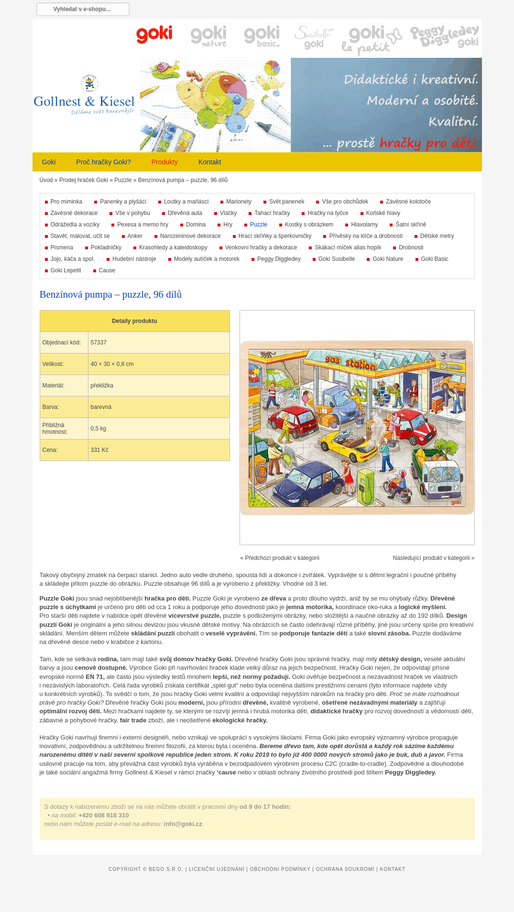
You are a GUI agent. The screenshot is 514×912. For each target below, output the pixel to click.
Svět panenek (286, 201)
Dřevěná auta (185, 213)
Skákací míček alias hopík (348, 247)
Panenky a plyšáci (123, 201)
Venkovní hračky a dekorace (261, 247)
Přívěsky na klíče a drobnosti (365, 236)
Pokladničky (106, 247)
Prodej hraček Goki (83, 180)
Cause (107, 270)
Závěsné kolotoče (408, 201)
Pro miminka (67, 201)
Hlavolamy (364, 224)
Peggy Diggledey (279, 259)
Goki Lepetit (66, 270)
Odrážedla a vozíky (75, 224)
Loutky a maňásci (186, 201)
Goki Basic (434, 259)
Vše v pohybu (132, 213)
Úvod (46, 180)
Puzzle (122, 180)
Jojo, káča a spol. (73, 259)
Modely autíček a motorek (207, 259)
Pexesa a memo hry (142, 224)
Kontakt (209, 162)
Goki (49, 162)
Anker (135, 236)
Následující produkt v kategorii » (434, 558)
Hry (227, 224)
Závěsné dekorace (74, 213)
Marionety (239, 201)
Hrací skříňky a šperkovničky (275, 236)
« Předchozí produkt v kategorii (280, 558)
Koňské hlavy (383, 213)
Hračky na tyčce (327, 213)
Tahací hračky (272, 213)
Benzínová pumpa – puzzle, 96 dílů (183, 180)
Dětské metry (437, 236)
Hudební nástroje (134, 259)
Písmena (62, 247)
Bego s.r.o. (166, 869)
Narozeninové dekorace (190, 236)
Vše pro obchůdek (345, 201)
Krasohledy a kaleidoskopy (173, 247)
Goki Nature (387, 259)
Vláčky (228, 213)
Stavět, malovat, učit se (80, 236)
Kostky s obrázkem (309, 224)
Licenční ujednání (216, 869)
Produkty (165, 162)
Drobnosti (411, 247)
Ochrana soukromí (345, 869)
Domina (196, 224)
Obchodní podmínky (280, 869)
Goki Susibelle (336, 259)
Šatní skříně (410, 224)
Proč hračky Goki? (103, 162)
